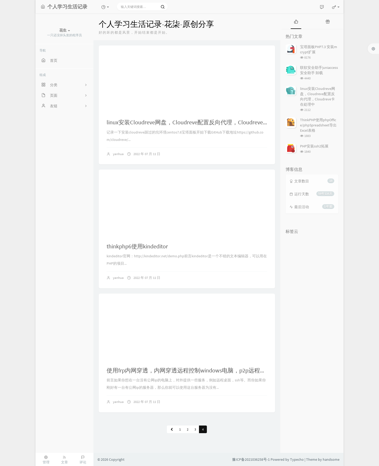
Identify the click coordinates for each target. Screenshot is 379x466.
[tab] (296, 21)
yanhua (118, 154)
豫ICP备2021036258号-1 (251, 459)
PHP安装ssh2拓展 (314, 146)
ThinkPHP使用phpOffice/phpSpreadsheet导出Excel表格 (318, 125)
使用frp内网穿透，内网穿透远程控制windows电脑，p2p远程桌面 (189, 370)
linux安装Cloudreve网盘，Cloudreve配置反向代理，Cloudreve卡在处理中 (199, 122)
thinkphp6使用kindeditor (137, 246)
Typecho (297, 459)
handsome (331, 459)
